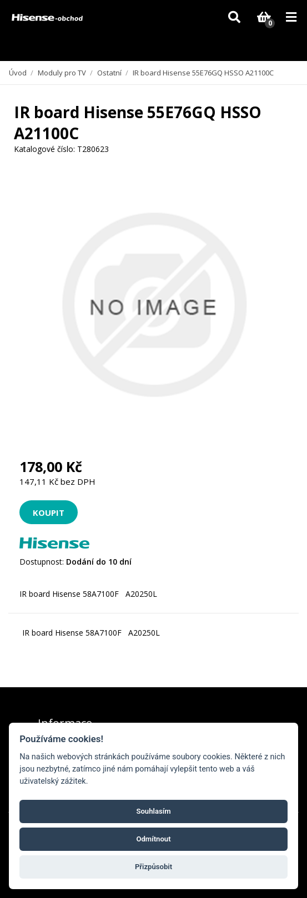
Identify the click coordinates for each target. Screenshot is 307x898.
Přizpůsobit (153, 867)
